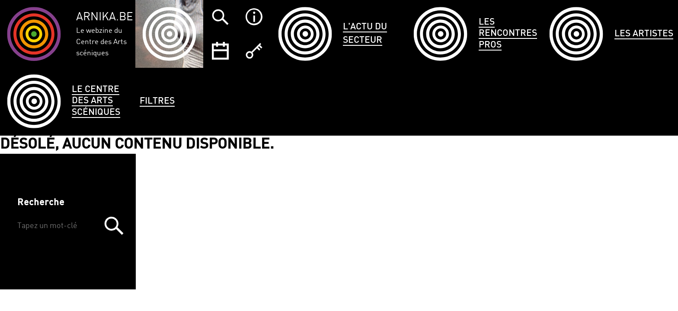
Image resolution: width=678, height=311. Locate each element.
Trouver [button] (114, 225)
